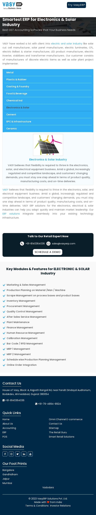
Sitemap (54, 428)
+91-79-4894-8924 (49, 403)
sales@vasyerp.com (60, 243)
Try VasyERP (76, 5)
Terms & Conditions (37, 505)
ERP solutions (11, 213)
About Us (8, 423)
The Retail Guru (58, 432)
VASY (5, 189)
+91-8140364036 (32, 243)
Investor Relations (60, 505)
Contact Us (55, 423)
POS (5, 436)
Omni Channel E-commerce (65, 419)
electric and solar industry (66, 43)
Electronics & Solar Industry (48, 159)
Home (6, 419)
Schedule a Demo (48, 252)
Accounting (9, 428)
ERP (4, 432)
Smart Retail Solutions (61, 436)
